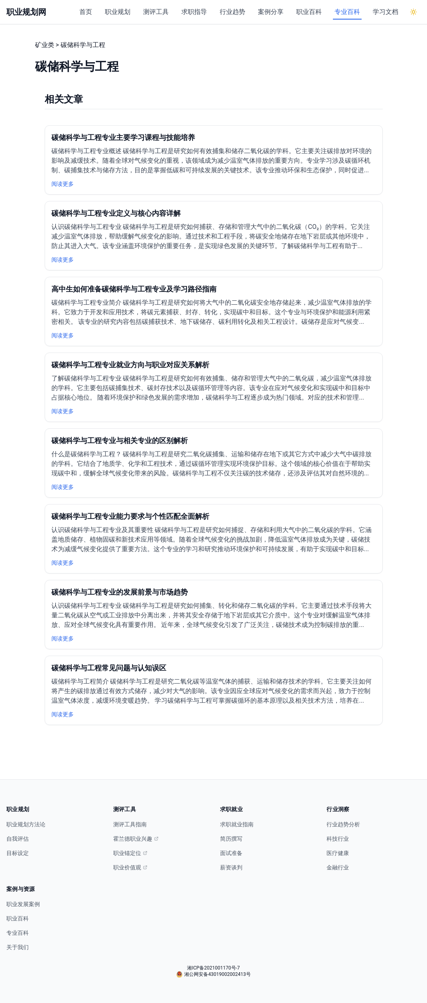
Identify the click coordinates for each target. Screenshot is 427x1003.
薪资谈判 (231, 867)
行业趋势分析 (343, 824)
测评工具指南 (130, 824)
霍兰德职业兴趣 (136, 839)
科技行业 (338, 839)
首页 (85, 12)
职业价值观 (130, 867)
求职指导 (194, 12)
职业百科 (309, 12)
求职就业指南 (237, 824)
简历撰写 (231, 839)
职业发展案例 (23, 904)
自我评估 (17, 839)
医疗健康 (338, 853)
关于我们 (17, 947)
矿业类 (44, 45)
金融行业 (338, 867)
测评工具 (156, 12)
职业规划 (117, 12)
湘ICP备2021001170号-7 (213, 968)
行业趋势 (232, 12)
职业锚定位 (130, 853)
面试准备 (231, 853)
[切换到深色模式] (413, 12)
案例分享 (270, 12)
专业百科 (347, 12)
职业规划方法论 (25, 824)
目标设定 (17, 853)
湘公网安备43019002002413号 (213, 974)
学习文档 (385, 12)
